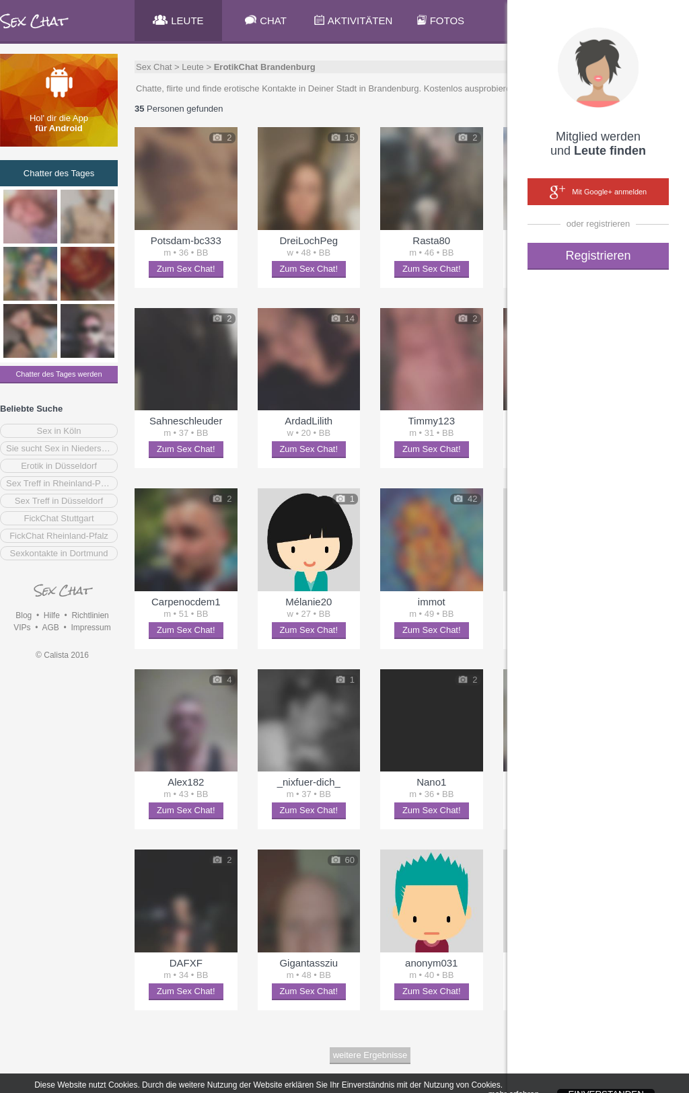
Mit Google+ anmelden (598, 192)
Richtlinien (89, 615)
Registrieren (597, 255)
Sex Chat (154, 67)
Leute (193, 67)
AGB (50, 627)
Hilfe (52, 615)
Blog (23, 615)
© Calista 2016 (62, 655)
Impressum (90, 627)
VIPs (21, 627)
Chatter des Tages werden (58, 374)
